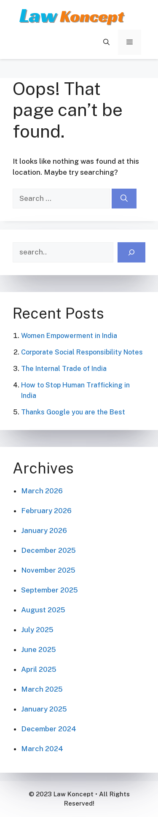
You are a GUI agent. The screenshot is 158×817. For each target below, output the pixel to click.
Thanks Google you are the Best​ (73, 412)
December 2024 (48, 729)
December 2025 (48, 550)
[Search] (124, 199)
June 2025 (38, 649)
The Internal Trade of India (64, 369)
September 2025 (49, 590)
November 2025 (48, 570)
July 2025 (37, 629)
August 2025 (43, 610)
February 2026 (46, 510)
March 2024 (42, 748)
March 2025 (42, 689)
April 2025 (38, 669)
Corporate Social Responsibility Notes (82, 352)
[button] (106, 42)
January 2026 (44, 530)
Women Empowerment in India (69, 336)
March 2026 (42, 491)
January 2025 (44, 709)
